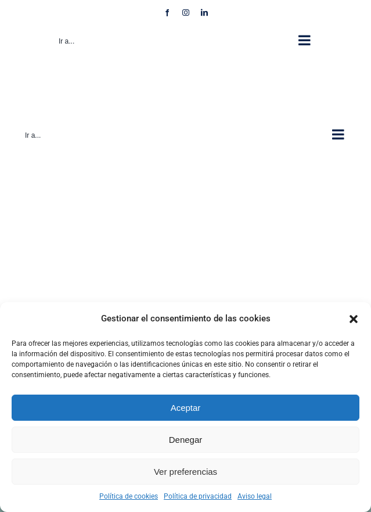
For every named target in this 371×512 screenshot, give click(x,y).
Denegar (186, 440)
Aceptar (186, 408)
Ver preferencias (185, 472)
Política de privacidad (198, 496)
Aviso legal (254, 496)
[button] (353, 319)
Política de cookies (128, 496)
